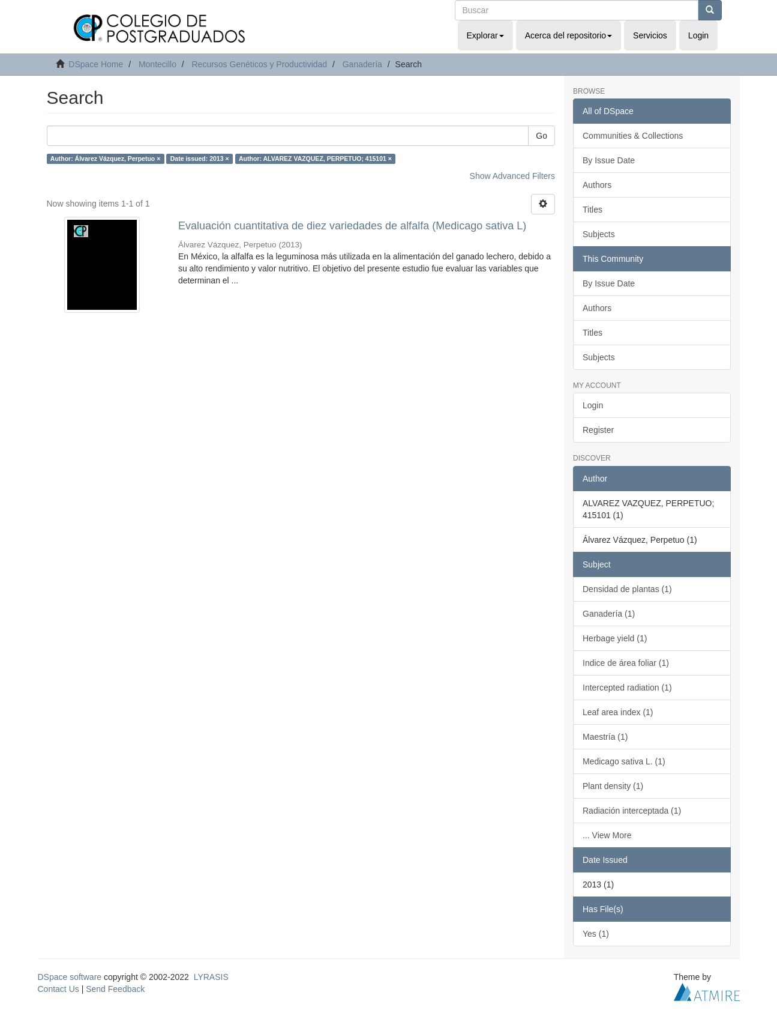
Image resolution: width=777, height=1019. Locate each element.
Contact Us (58, 989)
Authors (597, 185)
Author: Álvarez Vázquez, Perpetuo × (105, 158)
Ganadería (362, 64)
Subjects (599, 234)
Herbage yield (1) (615, 638)
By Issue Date (609, 160)
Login (593, 405)
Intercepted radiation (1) (627, 687)
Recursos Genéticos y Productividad (259, 64)
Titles (592, 209)
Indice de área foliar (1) (626, 663)
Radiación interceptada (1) (632, 810)
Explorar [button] (485, 35)
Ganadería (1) (609, 613)
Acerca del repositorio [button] (568, 35)
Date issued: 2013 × (199, 158)
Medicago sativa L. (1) (624, 761)
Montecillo (157, 64)
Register (598, 430)
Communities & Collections (633, 136)
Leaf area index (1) (618, 712)
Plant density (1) (613, 786)
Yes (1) (596, 934)
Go (541, 136)
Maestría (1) (605, 737)
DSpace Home (95, 64)
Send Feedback (115, 989)
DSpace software (70, 977)
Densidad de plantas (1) (627, 589)
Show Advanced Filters (512, 176)
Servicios (650, 35)
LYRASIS (211, 977)
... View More (607, 835)
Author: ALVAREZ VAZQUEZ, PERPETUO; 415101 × (315, 158)
